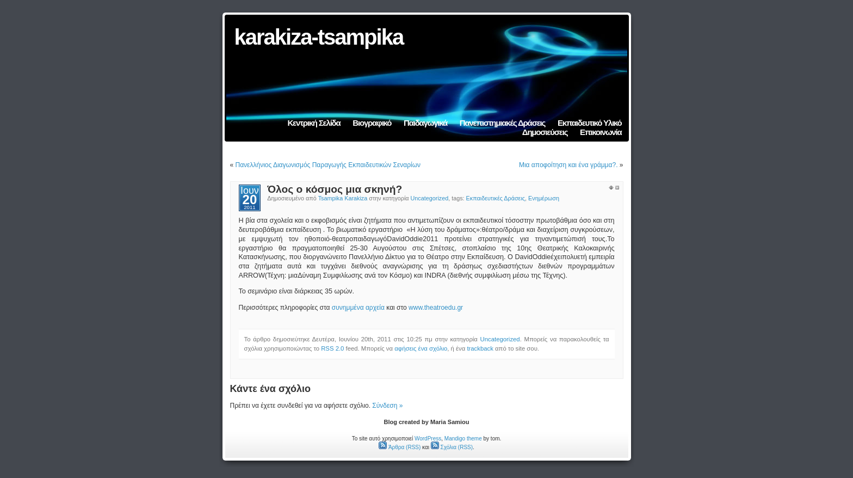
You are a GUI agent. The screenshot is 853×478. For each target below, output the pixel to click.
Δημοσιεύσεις (545, 132)
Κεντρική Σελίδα (313, 122)
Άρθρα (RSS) (400, 447)
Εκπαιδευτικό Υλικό (590, 122)
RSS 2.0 (332, 348)
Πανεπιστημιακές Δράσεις (502, 122)
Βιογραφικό (372, 122)
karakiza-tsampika (319, 37)
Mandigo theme (463, 439)
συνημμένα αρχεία (358, 307)
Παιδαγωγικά (425, 122)
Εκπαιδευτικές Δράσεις (495, 198)
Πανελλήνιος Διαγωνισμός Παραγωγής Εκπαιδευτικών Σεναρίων (328, 165)
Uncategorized (430, 198)
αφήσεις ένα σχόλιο (420, 348)
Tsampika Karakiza (343, 198)
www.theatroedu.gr (436, 307)
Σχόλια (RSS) (452, 447)
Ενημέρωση (543, 198)
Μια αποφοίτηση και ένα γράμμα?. (568, 165)
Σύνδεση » (387, 405)
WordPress (428, 439)
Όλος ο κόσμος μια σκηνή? (334, 189)
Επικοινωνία (600, 132)
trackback (480, 348)
